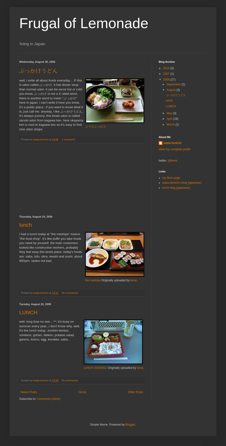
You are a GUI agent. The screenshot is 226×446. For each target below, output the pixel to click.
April (170, 118)
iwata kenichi (172, 143)
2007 (166, 73)
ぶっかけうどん (38, 71)
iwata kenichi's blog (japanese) (181, 182)
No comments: (70, 292)
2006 (166, 79)
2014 (166, 68)
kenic (133, 280)
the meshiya (92, 280)
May (170, 113)
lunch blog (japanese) (176, 187)
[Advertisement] (81, 179)
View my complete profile (175, 149)
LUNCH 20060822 (95, 368)
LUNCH (28, 312)
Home (82, 392)
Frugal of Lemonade (83, 23)
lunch (25, 225)
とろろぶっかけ (95, 126)
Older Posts (135, 392)
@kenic (173, 160)
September (174, 84)
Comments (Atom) (48, 399)
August (171, 90)
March (171, 124)
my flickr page (171, 178)
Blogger (130, 424)
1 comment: (69, 139)
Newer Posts (28, 392)
